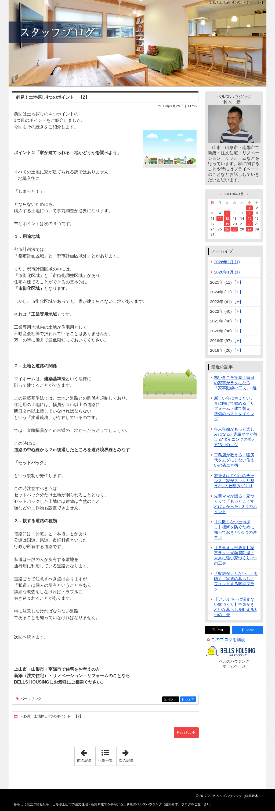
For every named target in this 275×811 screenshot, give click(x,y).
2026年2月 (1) (227, 261)
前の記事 (85, 755)
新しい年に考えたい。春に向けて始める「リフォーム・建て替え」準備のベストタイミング (234, 408)
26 (227, 229)
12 (227, 218)
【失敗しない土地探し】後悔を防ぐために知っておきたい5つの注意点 (235, 530)
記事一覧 (105, 760)
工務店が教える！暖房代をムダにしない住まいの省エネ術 (234, 460)
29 (249, 229)
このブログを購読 (228, 639)
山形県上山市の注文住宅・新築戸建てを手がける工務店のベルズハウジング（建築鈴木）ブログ (137, 43)
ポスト (173, 700)
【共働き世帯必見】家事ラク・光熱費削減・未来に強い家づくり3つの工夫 (235, 555)
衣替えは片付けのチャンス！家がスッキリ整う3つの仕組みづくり (234, 480)
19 (227, 224)
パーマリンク (30, 699)
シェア (190, 700)
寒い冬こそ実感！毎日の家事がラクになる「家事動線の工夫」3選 (235, 382)
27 (235, 229)
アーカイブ (222, 251)
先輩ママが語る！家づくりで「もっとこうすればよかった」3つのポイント (235, 504)
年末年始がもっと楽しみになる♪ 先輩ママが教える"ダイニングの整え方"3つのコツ (236, 437)
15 (249, 218)
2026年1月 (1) (227, 272)
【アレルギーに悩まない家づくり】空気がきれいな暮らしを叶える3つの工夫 (235, 607)
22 (249, 224)
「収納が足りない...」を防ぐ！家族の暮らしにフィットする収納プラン (236, 581)
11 (220, 218)
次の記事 (127, 755)
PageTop (184, 732)
